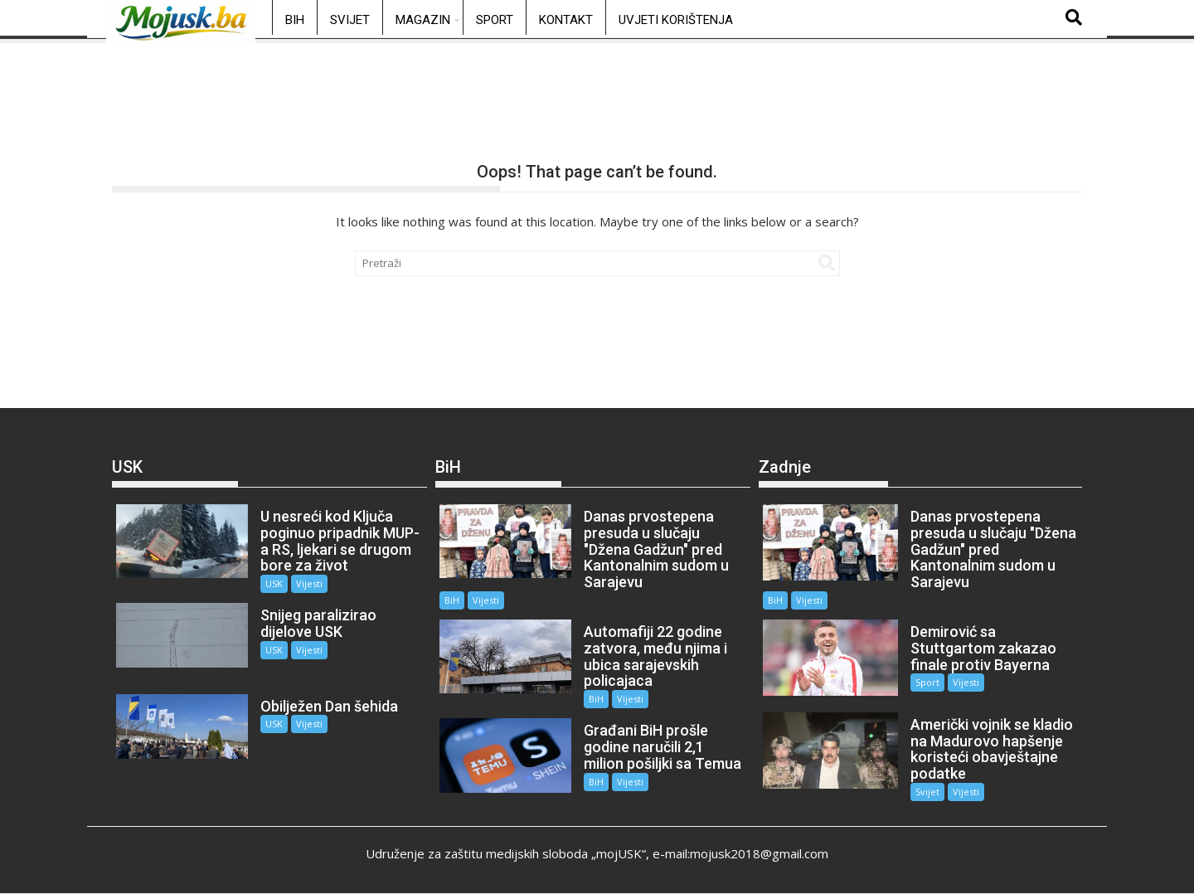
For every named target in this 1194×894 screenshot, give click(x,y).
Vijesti (309, 583)
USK (274, 583)
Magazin (423, 19)
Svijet (350, 19)
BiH (294, 19)
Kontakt (566, 19)
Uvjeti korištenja (676, 19)
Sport (494, 19)
